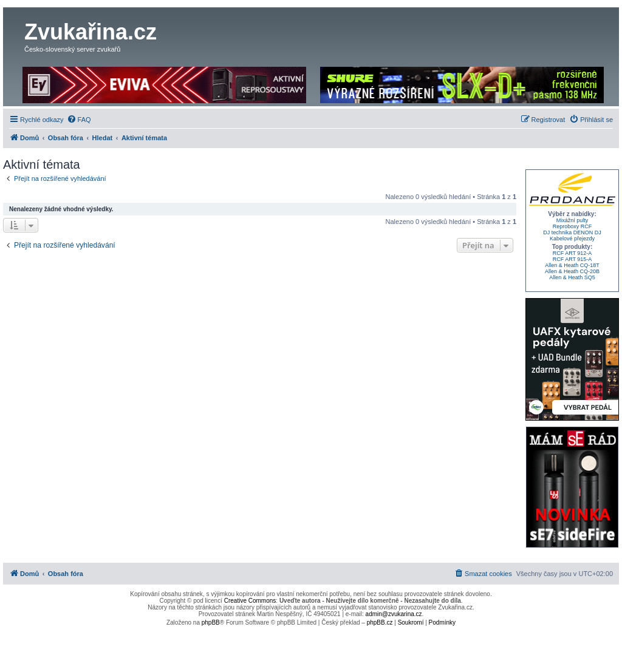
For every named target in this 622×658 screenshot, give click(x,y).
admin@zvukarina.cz (394, 614)
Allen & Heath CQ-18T (572, 265)
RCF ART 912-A (572, 253)
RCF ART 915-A (572, 259)
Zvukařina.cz (90, 31)
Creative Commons (250, 600)
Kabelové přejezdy (572, 239)
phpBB (211, 622)
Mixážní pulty (572, 220)
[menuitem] (79, 119)
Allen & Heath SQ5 (572, 277)
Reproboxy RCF (572, 226)
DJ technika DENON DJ (572, 232)
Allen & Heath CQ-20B (572, 271)
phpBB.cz (380, 622)
